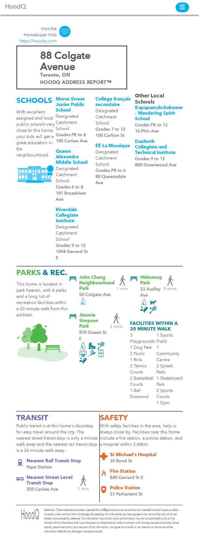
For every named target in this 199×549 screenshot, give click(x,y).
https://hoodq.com (38, 41)
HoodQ (15, 7)
